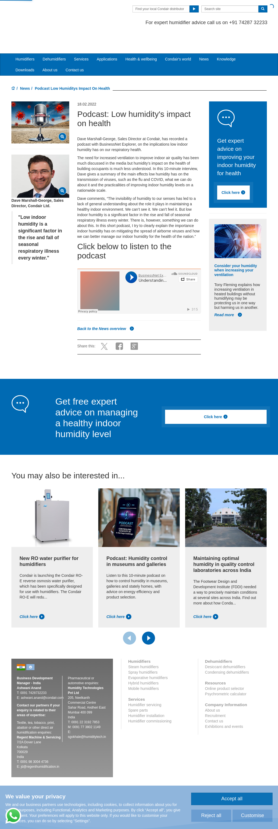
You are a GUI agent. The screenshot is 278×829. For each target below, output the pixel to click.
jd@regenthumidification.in (40, 746)
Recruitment (215, 695)
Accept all (231, 798)
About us (49, 49)
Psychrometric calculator (226, 673)
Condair (42, 12)
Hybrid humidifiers (143, 662)
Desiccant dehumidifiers (225, 646)
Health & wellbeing (141, 38)
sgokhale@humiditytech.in (87, 716)
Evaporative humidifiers (148, 657)
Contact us (75, 49)
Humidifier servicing (144, 684)
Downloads (24, 49)
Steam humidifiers (143, 646)
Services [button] (81, 38)
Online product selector (224, 667)
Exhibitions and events (224, 705)
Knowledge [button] (226, 38)
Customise (252, 815)
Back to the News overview (105, 308)
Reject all (211, 815)
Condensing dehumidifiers (227, 651)
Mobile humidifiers (143, 667)
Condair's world (178, 38)
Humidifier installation (146, 695)
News (204, 38)
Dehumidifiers (54, 38)
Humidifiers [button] (24, 38)
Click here (233, 171)
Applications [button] (107, 38)
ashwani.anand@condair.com (42, 677)
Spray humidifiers (142, 651)
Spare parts (138, 689)
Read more (228, 294)
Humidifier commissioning (150, 700)
